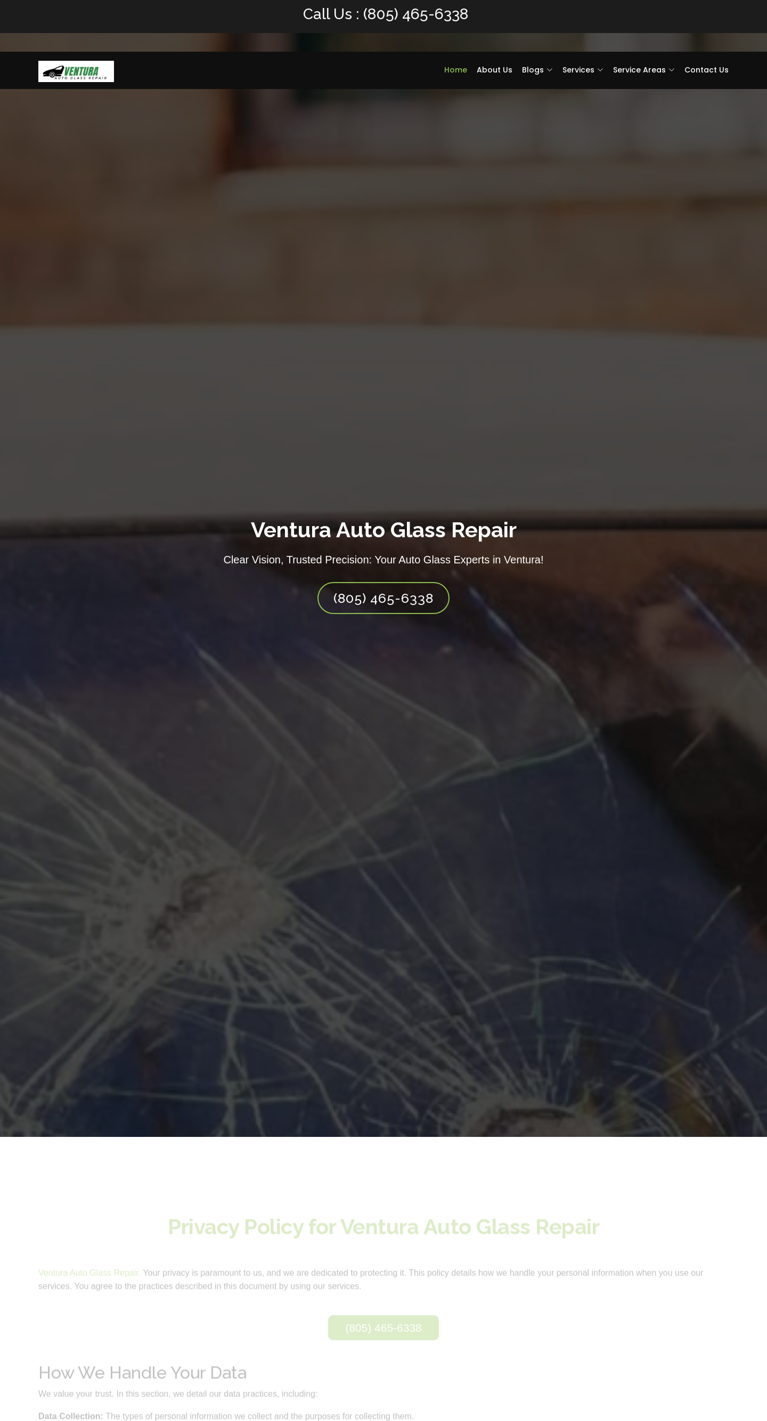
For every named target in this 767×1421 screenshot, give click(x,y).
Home (455, 69)
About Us (494, 69)
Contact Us (706, 69)
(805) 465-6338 (415, 14)
